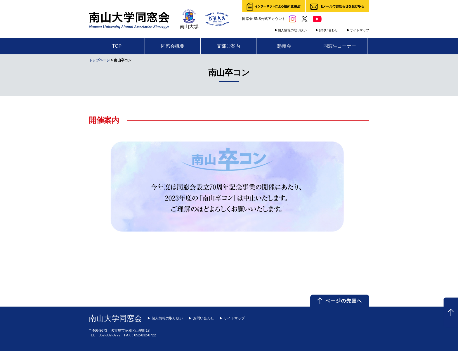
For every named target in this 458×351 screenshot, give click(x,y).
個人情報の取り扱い (292, 30)
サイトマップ (359, 30)
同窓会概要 (172, 46)
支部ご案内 (228, 46)
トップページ (99, 60)
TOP (117, 46)
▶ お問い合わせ (201, 318)
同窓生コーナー (339, 46)
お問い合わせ (328, 30)
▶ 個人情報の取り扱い (165, 318)
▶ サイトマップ (232, 318)
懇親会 (284, 46)
